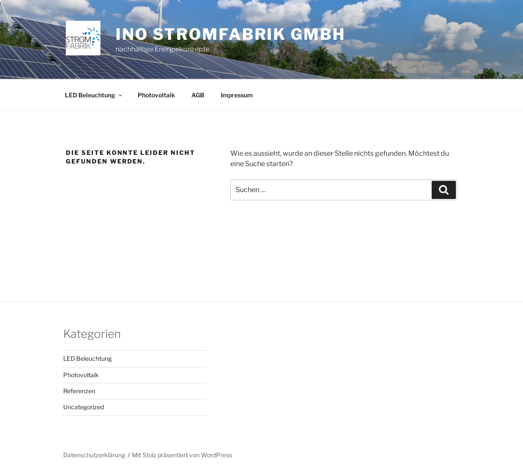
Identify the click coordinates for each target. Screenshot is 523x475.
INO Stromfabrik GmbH (230, 34)
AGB (197, 95)
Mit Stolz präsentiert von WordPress (182, 455)
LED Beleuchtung (94, 95)
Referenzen (79, 391)
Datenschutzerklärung (94, 455)
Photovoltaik (156, 95)
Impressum (237, 95)
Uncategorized (83, 407)
